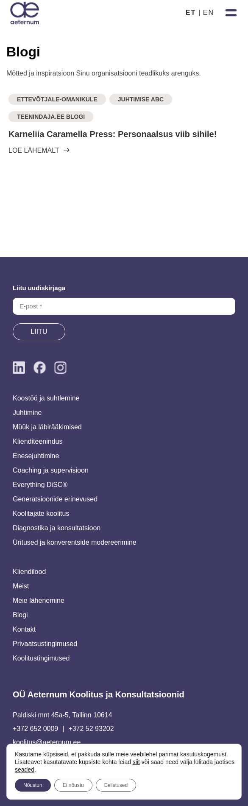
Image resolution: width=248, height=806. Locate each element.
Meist (21, 586)
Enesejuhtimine (36, 455)
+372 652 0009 (35, 728)
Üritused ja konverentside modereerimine (75, 542)
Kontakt (24, 629)
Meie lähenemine (38, 600)
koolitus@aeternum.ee (47, 742)
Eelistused (116, 785)
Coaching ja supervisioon (51, 470)
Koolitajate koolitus (41, 513)
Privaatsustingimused (45, 643)
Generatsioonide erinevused (55, 499)
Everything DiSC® (40, 484)
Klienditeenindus (37, 441)
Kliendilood (29, 571)
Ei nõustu (73, 785)
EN (208, 12)
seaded (24, 769)
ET (191, 12)
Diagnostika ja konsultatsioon (56, 528)
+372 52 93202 (91, 728)
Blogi (20, 614)
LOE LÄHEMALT (33, 150)
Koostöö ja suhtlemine (46, 398)
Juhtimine (27, 412)
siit (136, 761)
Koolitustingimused (41, 658)
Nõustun (32, 785)
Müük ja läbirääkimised (47, 427)
